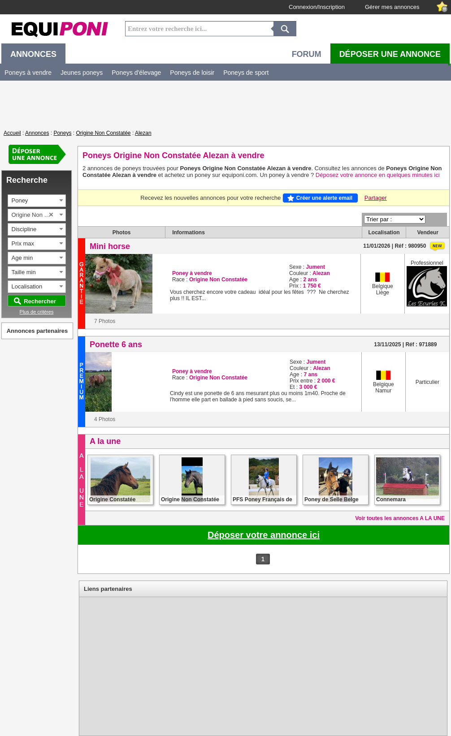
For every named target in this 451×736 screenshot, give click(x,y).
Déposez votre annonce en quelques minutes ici (378, 175)
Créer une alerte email (324, 198)
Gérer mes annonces (392, 7)
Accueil (12, 133)
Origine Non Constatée (103, 133)
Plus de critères (37, 311)
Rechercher (40, 301)
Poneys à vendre (28, 72)
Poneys (62, 133)
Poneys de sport (246, 72)
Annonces (37, 133)
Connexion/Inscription (317, 7)
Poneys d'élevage (136, 72)
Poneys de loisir (192, 72)
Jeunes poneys (82, 72)
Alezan (143, 133)
